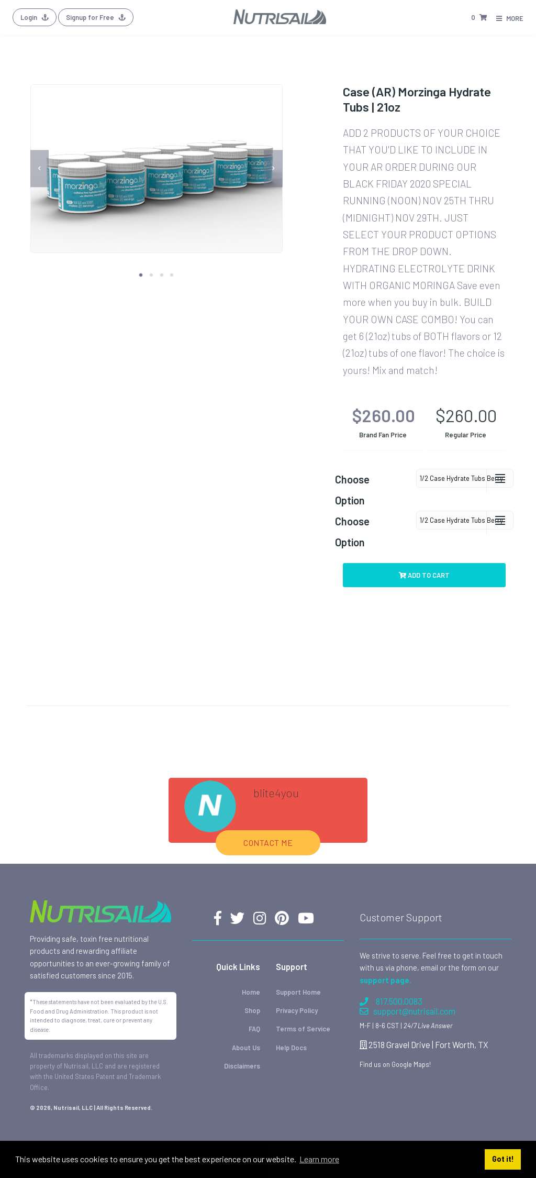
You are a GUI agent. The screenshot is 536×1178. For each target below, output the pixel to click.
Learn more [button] (319, 1159)
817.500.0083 (391, 971)
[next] (273, 168)
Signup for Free (96, 17)
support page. (385, 949)
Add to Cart (424, 575)
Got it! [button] (503, 1158)
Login (34, 17)
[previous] (39, 168)
